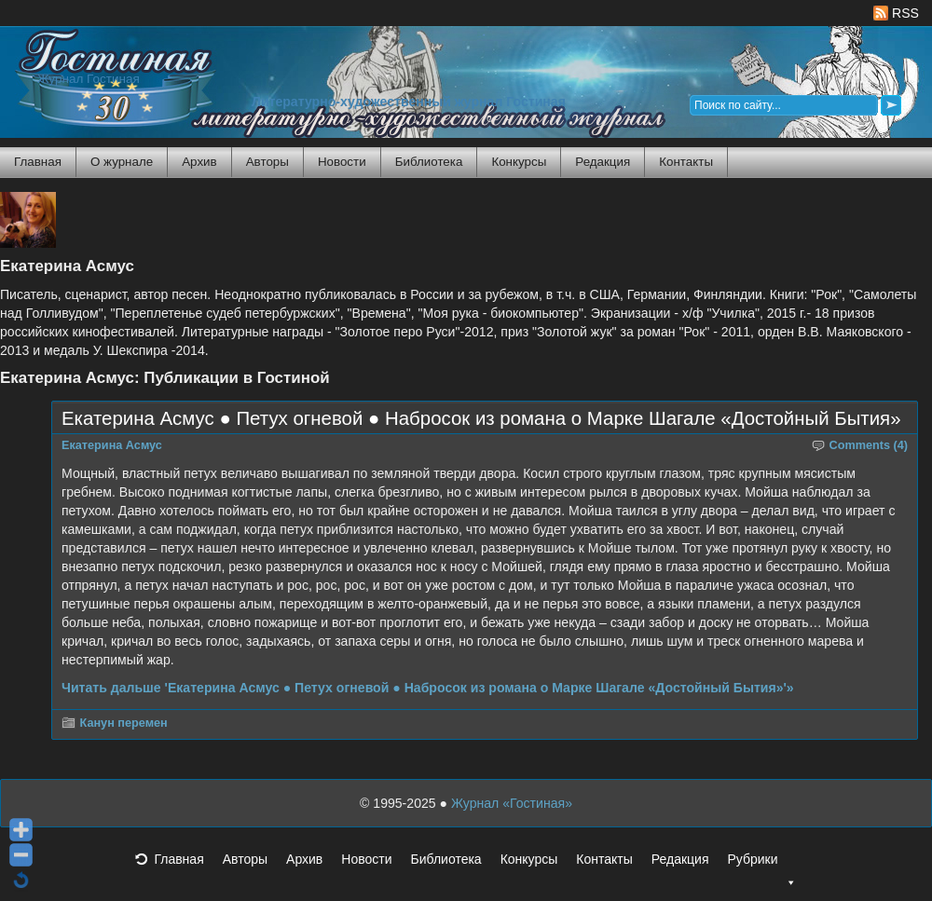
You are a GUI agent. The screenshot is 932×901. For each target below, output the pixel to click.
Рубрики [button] (761, 865)
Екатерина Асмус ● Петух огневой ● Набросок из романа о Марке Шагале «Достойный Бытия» (481, 418)
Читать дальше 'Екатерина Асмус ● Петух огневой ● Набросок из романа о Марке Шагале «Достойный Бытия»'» (428, 687)
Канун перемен (124, 723)
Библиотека (429, 162)
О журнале (121, 162)
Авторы (267, 162)
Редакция (602, 162)
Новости (342, 162)
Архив (199, 162)
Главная (38, 162)
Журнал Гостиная (88, 79)
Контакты (686, 162)
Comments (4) (869, 445)
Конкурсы (518, 162)
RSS (896, 13)
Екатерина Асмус (112, 445)
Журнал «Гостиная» (511, 803)
